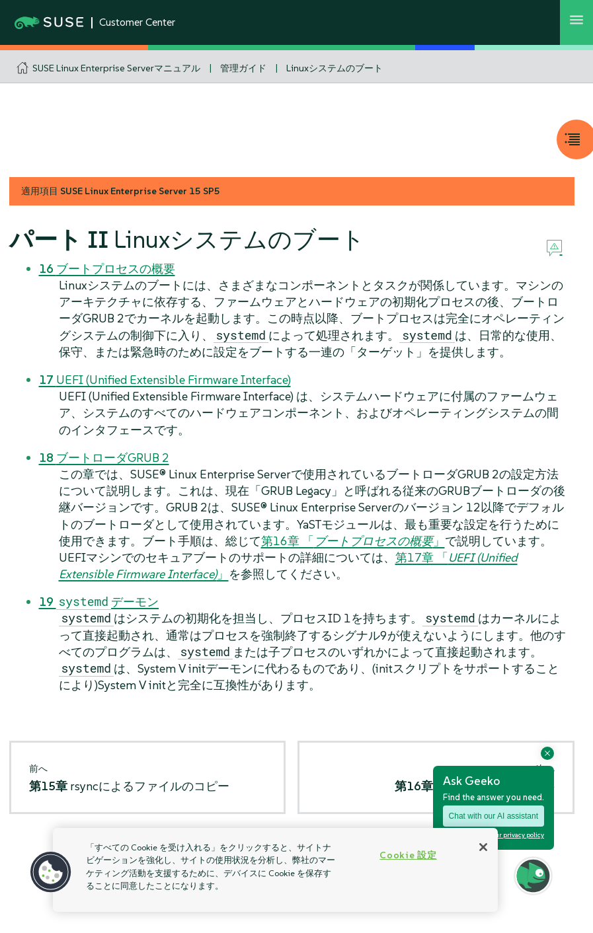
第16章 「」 (353, 540)
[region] (275, 870)
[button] (51, 872)
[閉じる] (483, 847)
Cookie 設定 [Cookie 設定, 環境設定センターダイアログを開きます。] (407, 855)
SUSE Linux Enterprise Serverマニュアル (116, 68)
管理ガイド (243, 68)
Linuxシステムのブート (334, 68)
